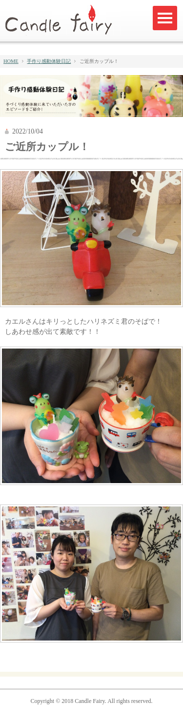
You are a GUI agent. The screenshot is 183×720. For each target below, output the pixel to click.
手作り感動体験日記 (49, 61)
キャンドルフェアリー (63, 20)
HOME (11, 61)
